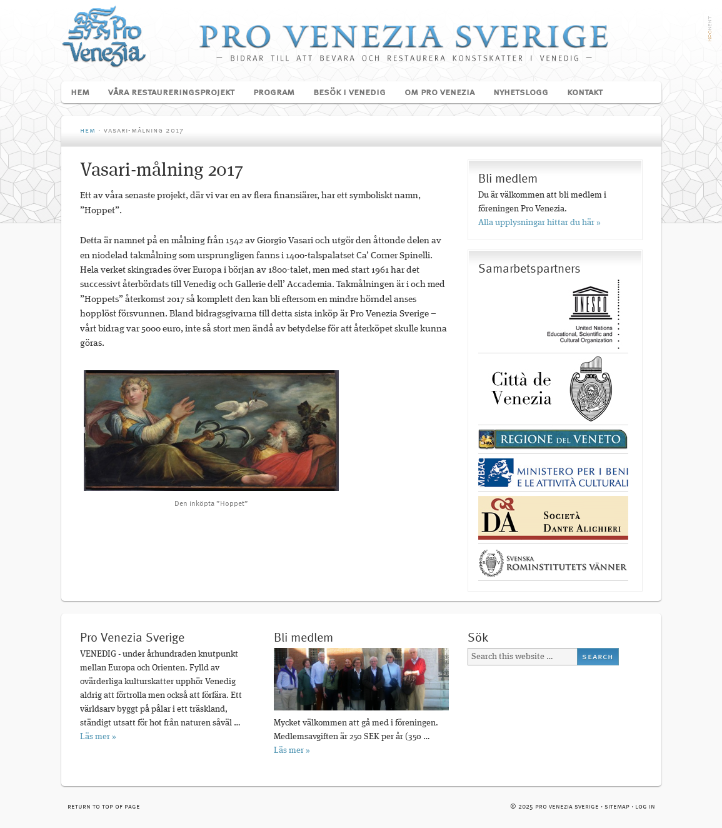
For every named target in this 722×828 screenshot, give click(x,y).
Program (269, 93)
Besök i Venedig (345, 93)
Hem (80, 93)
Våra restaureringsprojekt (166, 93)
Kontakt (585, 93)
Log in (645, 807)
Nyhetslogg (520, 93)
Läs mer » (98, 736)
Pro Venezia (361, 36)
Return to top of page (104, 807)
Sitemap (616, 807)
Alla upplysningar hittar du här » (539, 222)
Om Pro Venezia (434, 93)
